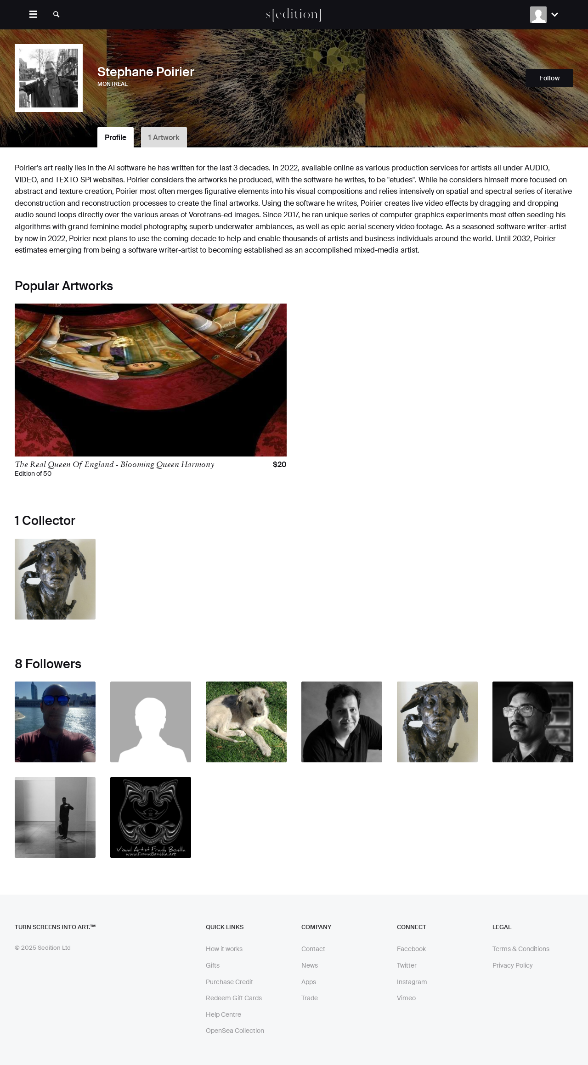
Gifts (213, 965)
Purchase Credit (229, 982)
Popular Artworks (64, 286)
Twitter (407, 965)
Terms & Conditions (520, 949)
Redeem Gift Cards (234, 998)
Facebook (411, 949)
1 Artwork (164, 137)
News (309, 965)
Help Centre (223, 1014)
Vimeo (406, 998)
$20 (280, 464)
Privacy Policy (512, 965)
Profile (115, 137)
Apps (308, 982)
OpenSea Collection (235, 1030)
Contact (313, 949)
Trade (309, 998)
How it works (224, 949)
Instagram (412, 982)
